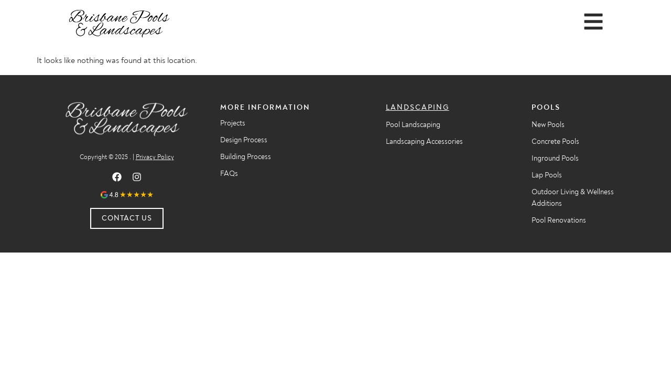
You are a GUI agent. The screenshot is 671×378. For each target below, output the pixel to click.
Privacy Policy (155, 157)
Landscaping (417, 107)
